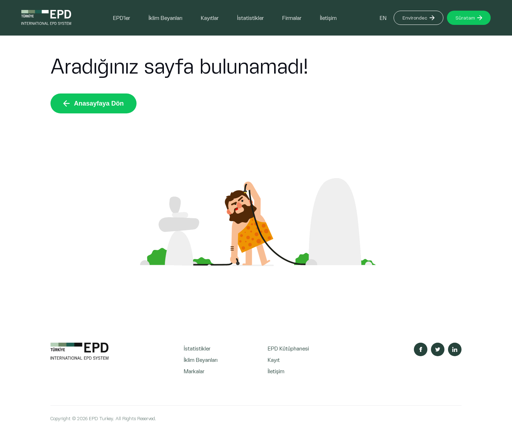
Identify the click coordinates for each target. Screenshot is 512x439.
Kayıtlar (210, 17)
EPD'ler (121, 17)
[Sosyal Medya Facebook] (420, 349)
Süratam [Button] (468, 18)
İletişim (328, 17)
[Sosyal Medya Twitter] (437, 349)
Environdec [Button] (418, 18)
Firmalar (292, 17)
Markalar (194, 371)
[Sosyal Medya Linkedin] (455, 349)
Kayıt (274, 359)
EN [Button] (383, 17)
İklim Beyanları (165, 17)
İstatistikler (250, 17)
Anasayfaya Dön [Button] (93, 103)
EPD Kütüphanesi (288, 348)
